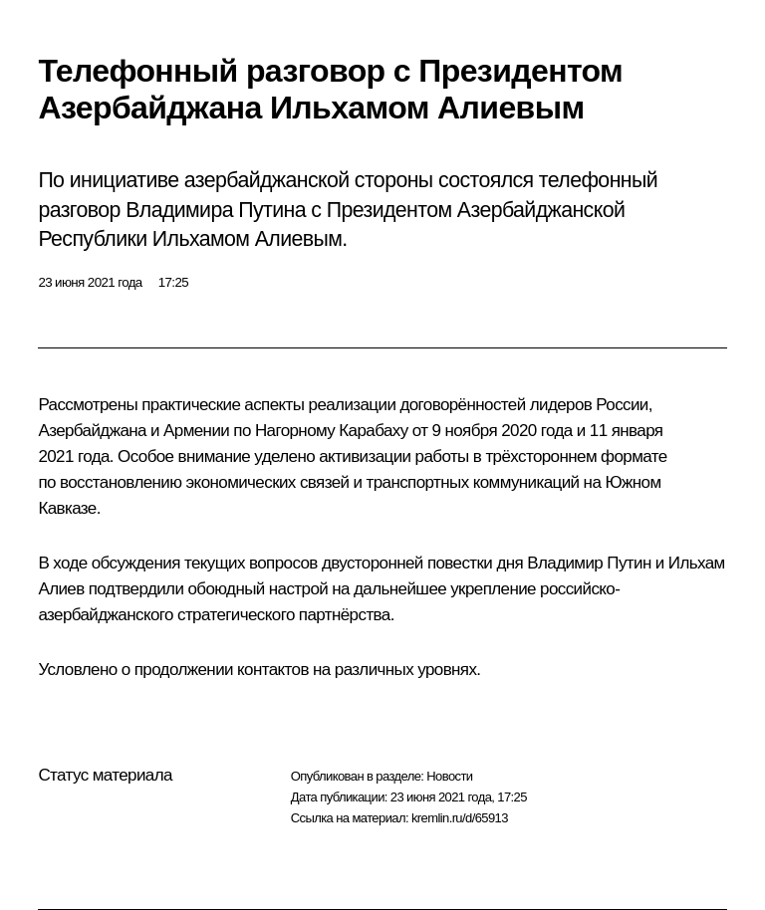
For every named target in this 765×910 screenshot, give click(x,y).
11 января (626, 430)
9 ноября (465, 430)
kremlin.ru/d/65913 (459, 817)
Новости (449, 776)
